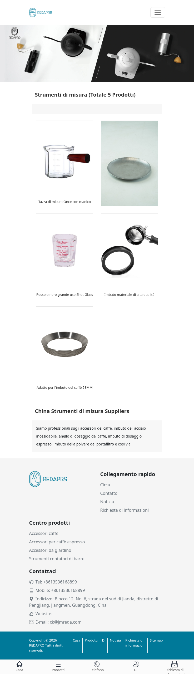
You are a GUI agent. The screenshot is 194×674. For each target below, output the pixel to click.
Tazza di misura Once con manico (64, 201)
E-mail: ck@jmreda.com (55, 622)
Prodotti (91, 640)
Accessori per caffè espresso (57, 542)
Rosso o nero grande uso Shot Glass (64, 294)
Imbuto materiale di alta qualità (130, 294)
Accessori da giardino (50, 550)
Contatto (109, 493)
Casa (76, 640)
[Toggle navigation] (157, 12)
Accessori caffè (43, 533)
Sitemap (156, 640)
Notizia (107, 502)
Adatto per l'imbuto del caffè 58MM (64, 387)
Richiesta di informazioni (124, 510)
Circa (105, 485)
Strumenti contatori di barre (56, 559)
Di (104, 640)
